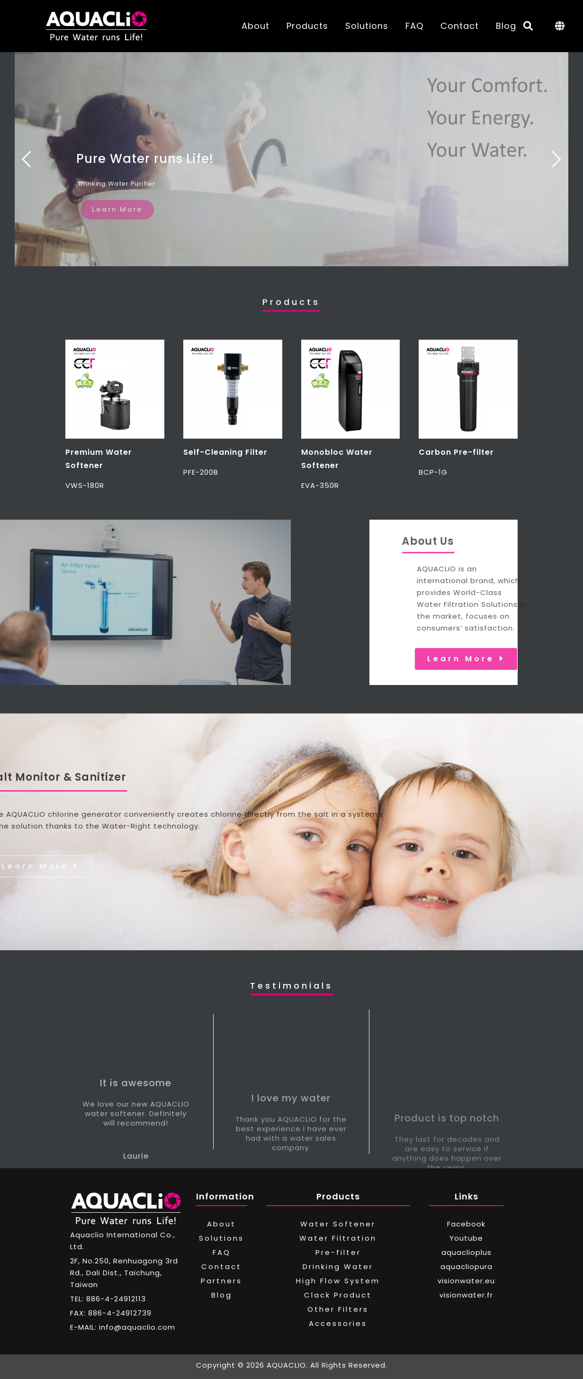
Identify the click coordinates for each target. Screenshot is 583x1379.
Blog (506, 26)
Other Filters (337, 1309)
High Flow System (338, 1281)
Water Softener (338, 1224)
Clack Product (338, 1295)
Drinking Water (338, 1266)
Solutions (366, 26)
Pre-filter (338, 1252)
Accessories (338, 1323)
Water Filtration (338, 1238)
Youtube (466, 1238)
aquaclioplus (466, 1252)
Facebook (466, 1224)
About (255, 26)
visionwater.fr (466, 1295)
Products (307, 26)
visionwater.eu (466, 1281)
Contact (459, 26)
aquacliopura (466, 1266)
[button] (76, 415)
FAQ (414, 26)
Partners (221, 1281)
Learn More (524, 658)
